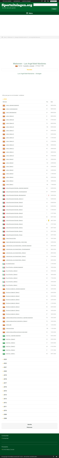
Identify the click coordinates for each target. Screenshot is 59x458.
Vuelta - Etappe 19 (10, 123)
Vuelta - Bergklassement (11, 112)
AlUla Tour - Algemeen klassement (13, 335)
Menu (29, 13)
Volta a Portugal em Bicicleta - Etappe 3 (14, 224)
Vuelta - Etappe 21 (10, 116)
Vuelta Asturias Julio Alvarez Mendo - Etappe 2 (16, 256)
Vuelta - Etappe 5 (9, 173)
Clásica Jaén (8, 324)
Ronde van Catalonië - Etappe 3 (12, 306)
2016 (5, 387)
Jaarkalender (16, 1)
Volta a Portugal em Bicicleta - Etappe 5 (14, 216)
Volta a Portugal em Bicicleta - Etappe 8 (14, 206)
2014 (5, 395)
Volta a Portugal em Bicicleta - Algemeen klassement (17, 188)
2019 (5, 375)
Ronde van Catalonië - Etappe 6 (12, 296)
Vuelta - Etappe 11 (10, 152)
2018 (5, 379)
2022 (5, 363)
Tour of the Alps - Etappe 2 (11, 281)
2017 (5, 383)
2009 (5, 414)
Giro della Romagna (10, 263)
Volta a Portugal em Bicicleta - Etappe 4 (14, 220)
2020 (5, 371)
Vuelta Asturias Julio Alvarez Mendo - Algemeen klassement (18, 245)
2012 (5, 402)
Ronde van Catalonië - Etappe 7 (12, 292)
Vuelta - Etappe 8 (9, 162)
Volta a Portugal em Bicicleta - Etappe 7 (14, 209)
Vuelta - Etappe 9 (9, 159)
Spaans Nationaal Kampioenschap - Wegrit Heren (16, 242)
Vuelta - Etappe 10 (10, 155)
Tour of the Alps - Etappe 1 (11, 285)
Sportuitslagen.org (8, 5)
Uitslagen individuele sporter (21, 37)
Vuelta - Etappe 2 (9, 180)
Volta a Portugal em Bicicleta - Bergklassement (16, 195)
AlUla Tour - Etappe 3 (10, 346)
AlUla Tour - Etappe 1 (10, 353)
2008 (5, 418)
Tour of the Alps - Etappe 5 (11, 270)
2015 (5, 391)
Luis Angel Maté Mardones (34, 37)
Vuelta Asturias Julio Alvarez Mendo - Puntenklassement (18, 249)
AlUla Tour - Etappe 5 (10, 339)
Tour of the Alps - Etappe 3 (11, 278)
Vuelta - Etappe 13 (10, 144)
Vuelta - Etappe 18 (10, 126)
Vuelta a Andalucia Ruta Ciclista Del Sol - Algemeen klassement (19, 317)
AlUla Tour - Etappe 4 (10, 342)
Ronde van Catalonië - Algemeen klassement (15, 288)
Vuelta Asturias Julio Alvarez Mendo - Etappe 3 (16, 252)
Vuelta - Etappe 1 (9, 184)
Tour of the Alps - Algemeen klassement (14, 267)
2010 (5, 410)
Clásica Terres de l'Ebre (11, 238)
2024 (5, 99)
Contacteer (5, 438)
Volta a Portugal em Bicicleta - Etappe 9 (14, 202)
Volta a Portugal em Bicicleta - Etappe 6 (14, 213)
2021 (5, 367)
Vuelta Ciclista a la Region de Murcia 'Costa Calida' (16, 332)
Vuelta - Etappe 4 (9, 177)
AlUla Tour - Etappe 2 (10, 350)
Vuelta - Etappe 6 (9, 170)
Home (5, 37)
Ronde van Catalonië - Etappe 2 (12, 310)
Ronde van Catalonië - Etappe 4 (12, 303)
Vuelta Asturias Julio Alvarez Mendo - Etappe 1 (16, 260)
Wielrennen (10, 37)
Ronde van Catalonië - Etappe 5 (12, 299)
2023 (5, 359)
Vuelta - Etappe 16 (10, 134)
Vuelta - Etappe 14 (10, 141)
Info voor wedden (7, 1)
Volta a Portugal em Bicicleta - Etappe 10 (14, 198)
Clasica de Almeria (10, 328)
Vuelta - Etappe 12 (10, 148)
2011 (5, 406)
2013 (5, 399)
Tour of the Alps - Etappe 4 (11, 274)
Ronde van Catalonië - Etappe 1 (12, 314)
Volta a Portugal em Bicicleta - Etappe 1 (14, 231)
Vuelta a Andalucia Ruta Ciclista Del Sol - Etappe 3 (16, 321)
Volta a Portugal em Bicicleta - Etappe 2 (14, 227)
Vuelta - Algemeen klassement (12, 105)
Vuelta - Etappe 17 (10, 130)
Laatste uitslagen (26, 1)
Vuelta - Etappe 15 (10, 137)
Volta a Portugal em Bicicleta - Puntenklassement (16, 191)
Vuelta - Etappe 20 (10, 119)
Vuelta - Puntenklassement (11, 109)
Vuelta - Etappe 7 (9, 166)
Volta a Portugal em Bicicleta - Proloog (14, 234)
